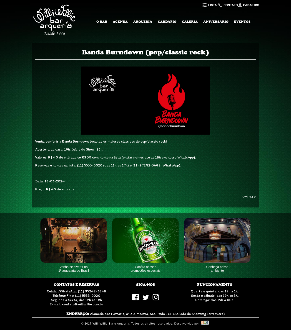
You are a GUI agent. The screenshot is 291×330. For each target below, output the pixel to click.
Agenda (120, 21)
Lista (209, 5)
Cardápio (167, 21)
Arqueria (142, 21)
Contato (227, 5)
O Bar (101, 21)
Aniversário (215, 21)
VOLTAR (249, 197)
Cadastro (248, 5)
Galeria (190, 21)
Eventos (242, 21)
